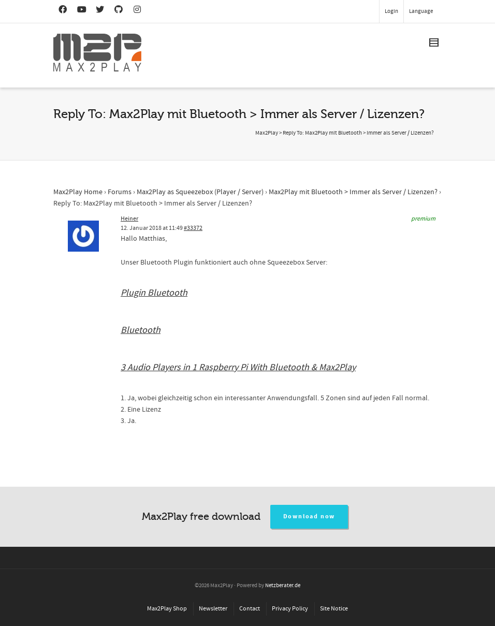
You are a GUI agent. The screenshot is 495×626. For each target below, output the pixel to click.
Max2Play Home (78, 192)
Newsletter (213, 609)
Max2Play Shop (167, 609)
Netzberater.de (282, 585)
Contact (249, 609)
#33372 (193, 228)
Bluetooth (141, 330)
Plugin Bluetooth (154, 293)
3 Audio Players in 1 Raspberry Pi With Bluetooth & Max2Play (238, 367)
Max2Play (266, 133)
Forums (120, 192)
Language (421, 11)
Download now (309, 516)
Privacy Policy (290, 609)
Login (391, 11)
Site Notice (334, 609)
